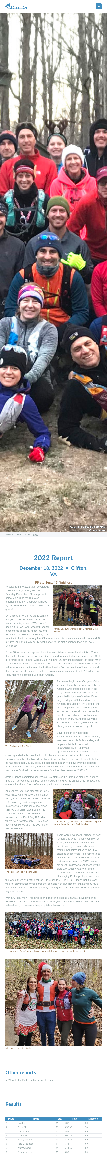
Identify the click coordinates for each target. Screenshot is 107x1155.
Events (18, 535)
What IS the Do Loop (20, 1080)
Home (8, 535)
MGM (27, 535)
